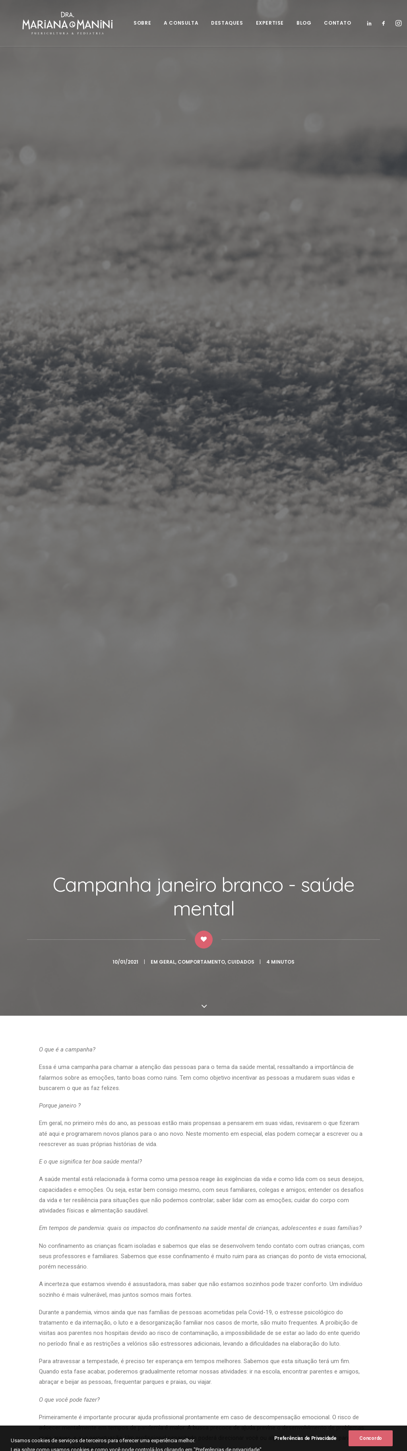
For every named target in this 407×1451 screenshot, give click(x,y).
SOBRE (138, 23)
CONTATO (333, 23)
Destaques (168, 1356)
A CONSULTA (177, 23)
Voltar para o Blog (203, 1161)
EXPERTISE (265, 23)
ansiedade (54, 764)
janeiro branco (201, 764)
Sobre (161, 1335)
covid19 (127, 764)
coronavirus (92, 764)
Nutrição (45, 960)
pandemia (242, 764)
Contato (164, 1387)
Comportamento (201, 165)
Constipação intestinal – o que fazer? (63, 986)
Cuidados (240, 165)
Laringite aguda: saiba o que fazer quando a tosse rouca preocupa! (198, 976)
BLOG (299, 23)
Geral (167, 165)
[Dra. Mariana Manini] (61, 24)
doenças (196, 954)
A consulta (168, 1345)
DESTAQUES (223, 23)
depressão (159, 764)
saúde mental (280, 764)
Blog (159, 1377)
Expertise (166, 1366)
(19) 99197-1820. (233, 1336)
